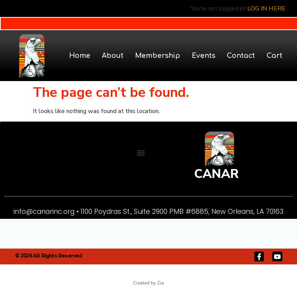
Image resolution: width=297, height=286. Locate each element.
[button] (140, 152)
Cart (274, 55)
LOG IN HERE (266, 8)
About (112, 55)
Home (79, 55)
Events (203, 55)
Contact (241, 55)
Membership (157, 55)
